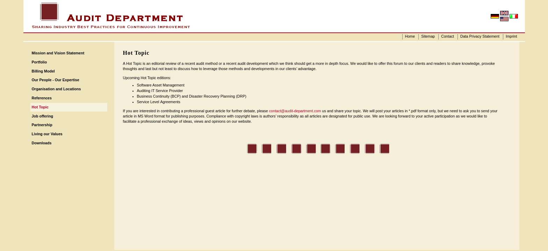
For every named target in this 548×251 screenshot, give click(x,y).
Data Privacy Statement (479, 36)
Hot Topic (40, 107)
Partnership (42, 125)
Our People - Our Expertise (55, 80)
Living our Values (47, 134)
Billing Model (43, 71)
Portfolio (39, 62)
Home (410, 36)
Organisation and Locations (56, 89)
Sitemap (428, 36)
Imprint (511, 36)
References (42, 98)
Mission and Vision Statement (58, 53)
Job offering (42, 116)
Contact (447, 36)
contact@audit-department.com (295, 111)
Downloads (42, 143)
